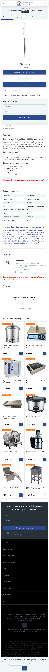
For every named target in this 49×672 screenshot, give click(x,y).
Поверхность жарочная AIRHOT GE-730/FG (10, 417)
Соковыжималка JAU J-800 (35, 451)
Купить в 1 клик (24, 118)
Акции (24, 569)
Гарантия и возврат (24, 562)
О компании (24, 549)
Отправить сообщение (24, 528)
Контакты (24, 608)
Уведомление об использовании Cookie (24, 631)
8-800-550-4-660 (34, 244)
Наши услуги (24, 582)
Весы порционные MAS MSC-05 (36, 346)
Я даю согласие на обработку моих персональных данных (22, 533)
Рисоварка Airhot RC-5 (33, 416)
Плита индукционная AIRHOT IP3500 (35, 382)
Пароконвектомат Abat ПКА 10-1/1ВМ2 (12, 382)
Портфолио (24, 588)
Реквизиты (24, 595)
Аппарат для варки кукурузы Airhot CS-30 (12, 346)
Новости (24, 575)
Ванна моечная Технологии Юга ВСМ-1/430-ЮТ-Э (35, 488)
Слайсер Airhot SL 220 (10, 451)
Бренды (24, 601)
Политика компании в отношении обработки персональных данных (24, 629)
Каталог (24, 542)
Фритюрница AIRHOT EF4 (11, 487)
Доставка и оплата (24, 556)
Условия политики (16, 665)
